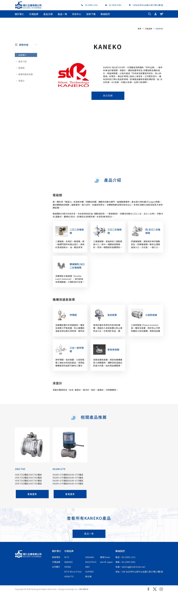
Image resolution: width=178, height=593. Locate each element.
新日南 (88, 576)
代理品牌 (34, 14)
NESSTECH (90, 561)
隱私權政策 (83, 589)
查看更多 (32, 505)
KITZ (66, 557)
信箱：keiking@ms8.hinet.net (130, 566)
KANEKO (68, 561)
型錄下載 (91, 14)
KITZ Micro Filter (73, 571)
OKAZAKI (89, 557)
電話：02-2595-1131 (125, 557)
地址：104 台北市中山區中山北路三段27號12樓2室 (139, 571)
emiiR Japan (106, 561)
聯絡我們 (105, 14)
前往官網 (108, 106)
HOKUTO (69, 576)
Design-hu (72, 589)
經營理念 (56, 557)
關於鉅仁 (19, 14)
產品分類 (48, 14)
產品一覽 (62, 14)
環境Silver (105, 557)
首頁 (139, 29)
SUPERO (89, 571)
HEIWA (67, 566)
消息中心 (76, 14)
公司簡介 (56, 566)
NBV (87, 566)
